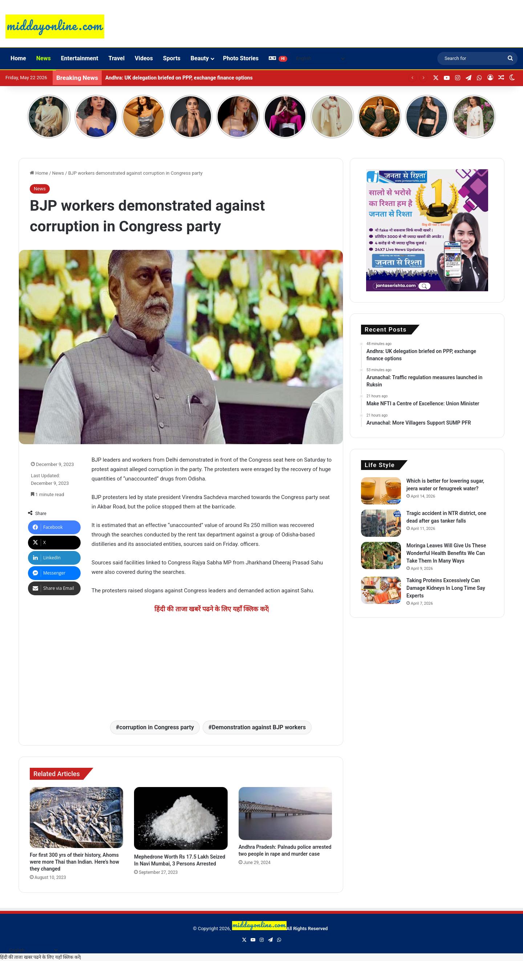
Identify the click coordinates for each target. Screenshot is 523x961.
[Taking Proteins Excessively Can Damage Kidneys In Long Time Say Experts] (381, 590)
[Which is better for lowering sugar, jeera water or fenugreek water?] (381, 490)
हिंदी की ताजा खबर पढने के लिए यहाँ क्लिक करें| (40, 957)
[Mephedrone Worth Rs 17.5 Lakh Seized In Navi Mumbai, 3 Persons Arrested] (180, 818)
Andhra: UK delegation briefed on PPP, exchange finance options (179, 78)
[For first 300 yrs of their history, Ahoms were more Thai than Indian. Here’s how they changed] (76, 817)
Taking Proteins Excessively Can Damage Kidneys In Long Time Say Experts (445, 588)
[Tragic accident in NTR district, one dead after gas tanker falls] (381, 523)
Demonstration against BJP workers (259, 727)
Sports (172, 58)
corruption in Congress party (156, 727)
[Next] (491, 116)
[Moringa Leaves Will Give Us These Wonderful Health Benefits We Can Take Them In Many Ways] (381, 555)
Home (18, 58)
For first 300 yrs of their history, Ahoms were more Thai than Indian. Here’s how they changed (74, 862)
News (43, 58)
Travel (116, 58)
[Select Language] (319, 58)
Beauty (200, 58)
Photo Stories (241, 58)
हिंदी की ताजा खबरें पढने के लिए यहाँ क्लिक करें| (211, 609)
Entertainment (79, 58)
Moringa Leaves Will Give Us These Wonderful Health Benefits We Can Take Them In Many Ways (446, 553)
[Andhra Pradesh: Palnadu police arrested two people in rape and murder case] (285, 813)
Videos (144, 58)
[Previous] (31, 116)
